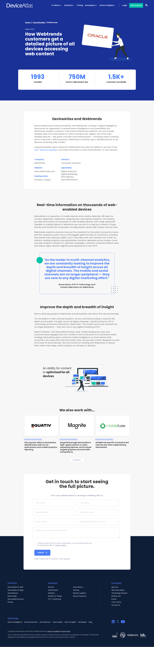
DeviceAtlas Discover (16, 599)
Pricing (80, 5)
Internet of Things (55, 596)
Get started (136, 5)
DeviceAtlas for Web (15, 587)
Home (28, 22)
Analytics (51, 593)
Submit (41, 552)
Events (113, 599)
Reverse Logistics (79, 593)
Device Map (12, 596)
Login (124, 5)
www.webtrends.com (44, 171)
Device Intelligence (15, 622)
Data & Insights (107, 5)
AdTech (51, 587)
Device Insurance (79, 596)
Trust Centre (116, 602)
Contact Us (115, 605)
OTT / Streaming (54, 599)
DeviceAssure (13, 593)
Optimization (53, 590)
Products (56, 5)
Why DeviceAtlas (117, 590)
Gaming (76, 590)
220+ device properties (45, 150)
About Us (114, 587)
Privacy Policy (65, 631)
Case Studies (39, 22)
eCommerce (78, 587)
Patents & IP (116, 596)
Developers (91, 5)
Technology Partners (119, 593)
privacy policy (61, 545)
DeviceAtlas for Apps (16, 590)
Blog (90, 622)
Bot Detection (45, 622)
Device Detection (31, 622)
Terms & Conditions (53, 631)
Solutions (69, 5)
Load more (77, 460)
